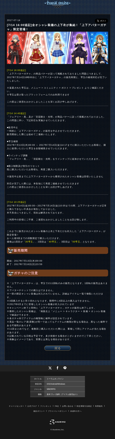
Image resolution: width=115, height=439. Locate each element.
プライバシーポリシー (57, 411)
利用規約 (99, 406)
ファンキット (46, 406)
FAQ (57, 406)
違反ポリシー (39, 411)
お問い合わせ (68, 406)
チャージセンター (16, 406)
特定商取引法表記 (84, 406)
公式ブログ (32, 406)
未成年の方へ (76, 411)
